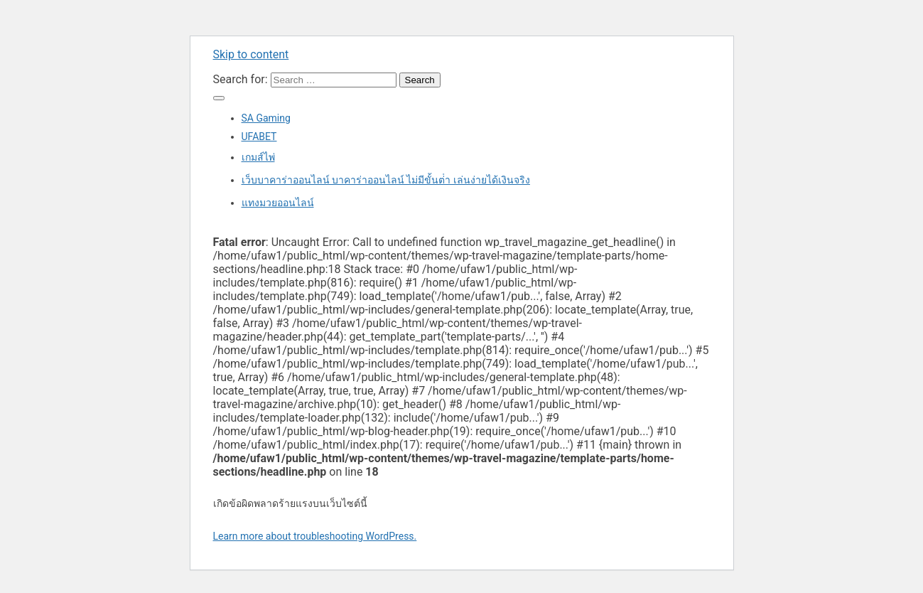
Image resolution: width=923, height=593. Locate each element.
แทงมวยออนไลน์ (278, 202)
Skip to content (251, 54)
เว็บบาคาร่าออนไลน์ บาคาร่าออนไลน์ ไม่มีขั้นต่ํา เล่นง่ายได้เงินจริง (386, 180)
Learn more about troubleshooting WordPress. (315, 536)
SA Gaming (266, 118)
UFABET (259, 136)
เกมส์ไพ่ (258, 157)
